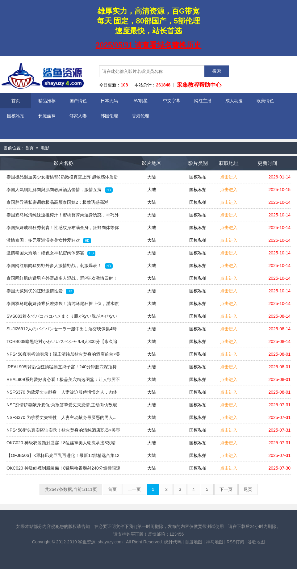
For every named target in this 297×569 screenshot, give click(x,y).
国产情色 (78, 100)
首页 (15, 100)
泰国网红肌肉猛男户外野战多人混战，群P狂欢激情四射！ (61, 280)
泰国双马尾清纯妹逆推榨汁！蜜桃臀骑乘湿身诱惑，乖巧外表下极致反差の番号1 (62, 216)
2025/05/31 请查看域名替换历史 (149, 45)
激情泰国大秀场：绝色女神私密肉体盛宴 (50, 253)
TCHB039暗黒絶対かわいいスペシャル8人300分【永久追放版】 (61, 343)
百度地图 (193, 541)
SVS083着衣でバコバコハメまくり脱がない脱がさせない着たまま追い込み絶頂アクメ (61, 318)
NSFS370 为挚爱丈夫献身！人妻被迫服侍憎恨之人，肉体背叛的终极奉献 (61, 394)
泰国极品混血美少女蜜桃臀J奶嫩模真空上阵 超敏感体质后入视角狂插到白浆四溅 (62, 178)
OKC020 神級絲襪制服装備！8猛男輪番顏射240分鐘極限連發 (63, 470)
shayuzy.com (110, 541)
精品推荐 (47, 100)
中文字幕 (171, 100)
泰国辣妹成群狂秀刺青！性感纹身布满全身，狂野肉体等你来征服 (62, 229)
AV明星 (140, 100)
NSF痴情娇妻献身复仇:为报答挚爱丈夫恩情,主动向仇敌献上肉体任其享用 (61, 406)
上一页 (134, 489)
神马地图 (214, 541)
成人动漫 (234, 100)
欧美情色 (265, 100)
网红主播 (202, 100)
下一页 (226, 489)
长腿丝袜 (47, 115)
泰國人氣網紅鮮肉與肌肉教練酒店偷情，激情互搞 (59, 190)
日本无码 (109, 100)
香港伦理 (140, 115)
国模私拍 (15, 115)
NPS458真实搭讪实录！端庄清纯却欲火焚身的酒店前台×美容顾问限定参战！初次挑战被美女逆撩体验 (63, 356)
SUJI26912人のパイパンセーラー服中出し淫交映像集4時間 (61, 330)
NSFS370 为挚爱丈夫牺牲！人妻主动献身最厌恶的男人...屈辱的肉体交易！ (61, 419)
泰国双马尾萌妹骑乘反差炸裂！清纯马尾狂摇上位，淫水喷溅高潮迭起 (62, 305)
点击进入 (228, 176)
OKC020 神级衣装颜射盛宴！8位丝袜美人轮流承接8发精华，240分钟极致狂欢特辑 (60, 444)
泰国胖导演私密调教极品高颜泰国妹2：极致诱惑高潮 (57, 204)
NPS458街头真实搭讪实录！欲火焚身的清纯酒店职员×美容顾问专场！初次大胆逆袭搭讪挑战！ (63, 432)
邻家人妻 (78, 115)
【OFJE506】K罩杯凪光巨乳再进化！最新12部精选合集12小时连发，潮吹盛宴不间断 (62, 457)
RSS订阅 (235, 541)
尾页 (248, 489)
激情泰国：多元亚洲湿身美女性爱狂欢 (48, 240)
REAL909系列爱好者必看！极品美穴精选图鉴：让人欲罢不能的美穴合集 (63, 381)
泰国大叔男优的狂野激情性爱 (40, 291)
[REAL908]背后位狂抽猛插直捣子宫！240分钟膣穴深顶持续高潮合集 (61, 368)
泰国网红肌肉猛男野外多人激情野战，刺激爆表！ (59, 266)
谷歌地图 (256, 541)
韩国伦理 (109, 115)
